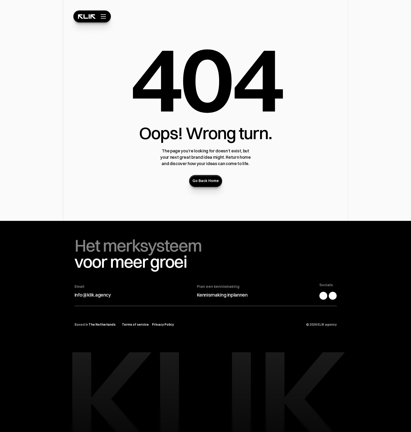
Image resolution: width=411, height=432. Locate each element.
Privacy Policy (163, 324)
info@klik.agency (93, 295)
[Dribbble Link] (335, 296)
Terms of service (135, 324)
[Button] (205, 181)
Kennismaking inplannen (222, 295)
